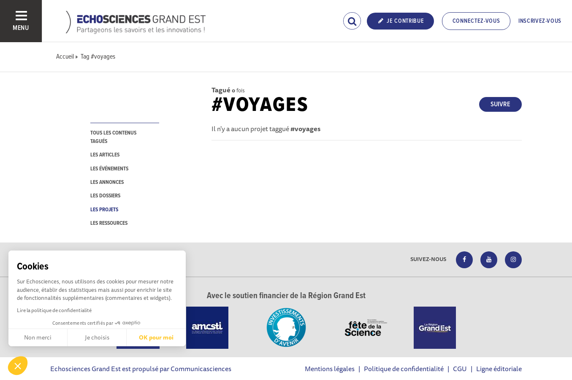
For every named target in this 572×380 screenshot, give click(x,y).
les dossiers (105, 195)
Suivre (500, 104)
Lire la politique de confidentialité (54, 310)
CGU (460, 368)
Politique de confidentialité (404, 368)
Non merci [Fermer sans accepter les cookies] (38, 337)
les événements (109, 168)
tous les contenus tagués (113, 137)
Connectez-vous (476, 21)
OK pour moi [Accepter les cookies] (156, 337)
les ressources (108, 223)
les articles (104, 155)
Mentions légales (330, 368)
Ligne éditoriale (499, 368)
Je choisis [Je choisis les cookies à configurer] (97, 337)
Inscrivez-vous (539, 21)
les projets (104, 209)
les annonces (107, 182)
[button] (18, 366)
